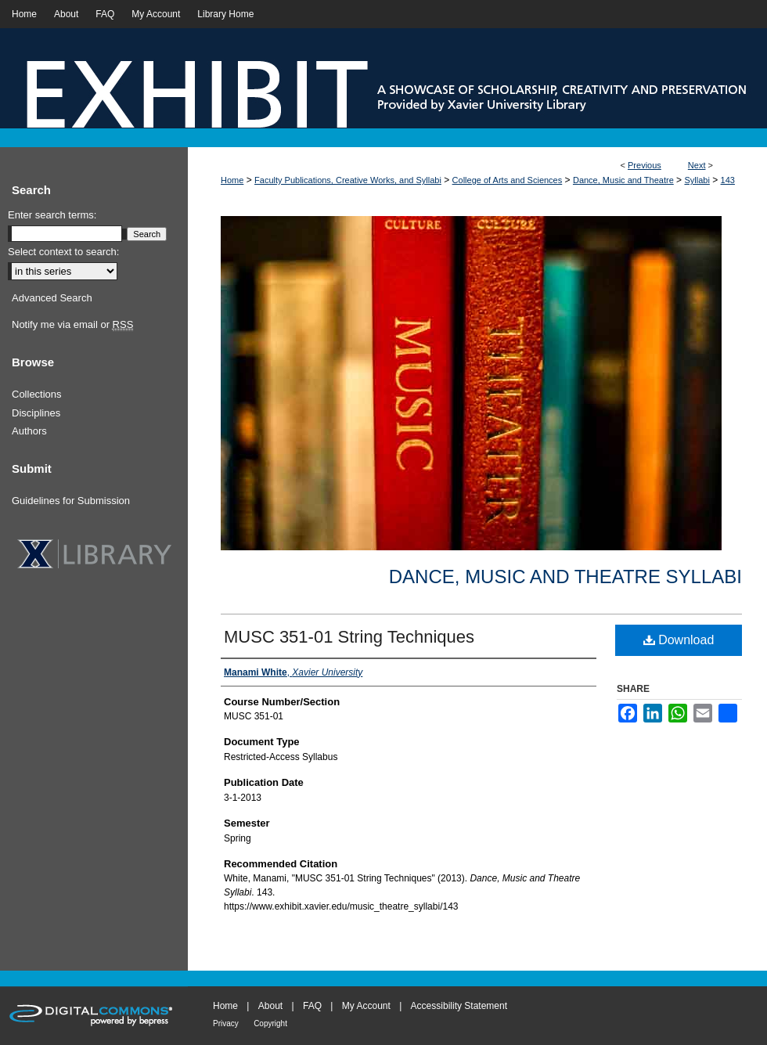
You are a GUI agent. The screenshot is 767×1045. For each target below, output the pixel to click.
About (270, 1005)
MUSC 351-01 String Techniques (349, 637)
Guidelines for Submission (71, 500)
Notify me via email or (72, 325)
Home (232, 180)
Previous (644, 165)
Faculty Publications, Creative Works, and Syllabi (347, 180)
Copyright (270, 1023)
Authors (29, 431)
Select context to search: (63, 252)
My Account (366, 1005)
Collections (37, 394)
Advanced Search (52, 298)
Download (679, 640)
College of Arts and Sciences (507, 180)
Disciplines (36, 413)
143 (728, 180)
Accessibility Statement (459, 1005)
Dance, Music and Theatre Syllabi (565, 576)
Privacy (226, 1023)
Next (697, 165)
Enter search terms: (52, 215)
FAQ (312, 1005)
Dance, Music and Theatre (623, 180)
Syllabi (696, 180)
